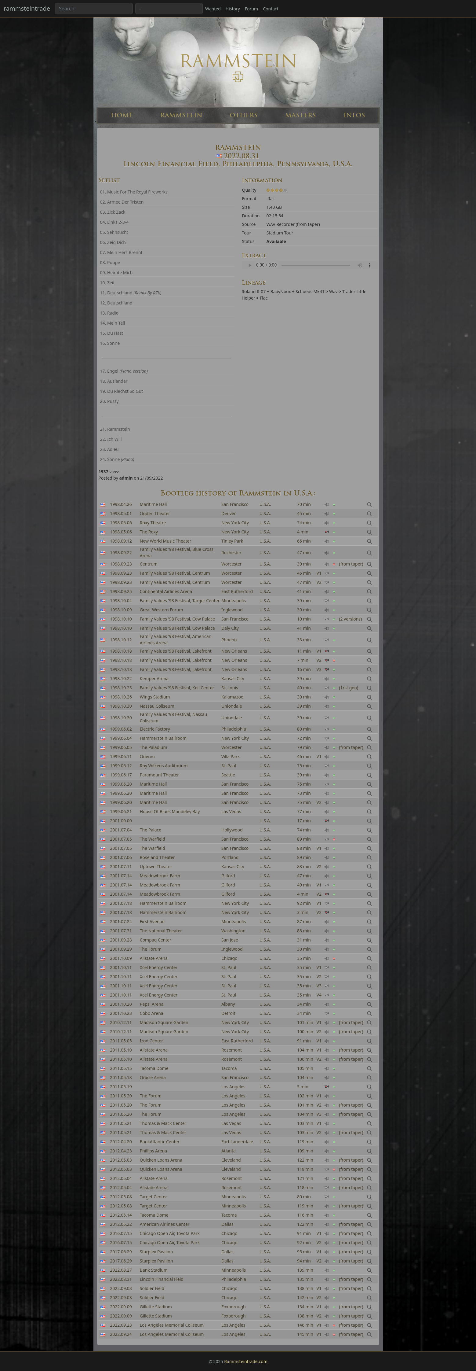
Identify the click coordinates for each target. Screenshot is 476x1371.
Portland (230, 857)
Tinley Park (232, 541)
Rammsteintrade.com (245, 1361)
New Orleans (234, 651)
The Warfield (152, 848)
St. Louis (229, 688)
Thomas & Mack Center (163, 1123)
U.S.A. (265, 504)
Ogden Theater (155, 513)
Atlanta (228, 1151)
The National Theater (161, 931)
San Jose (229, 940)
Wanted (213, 9)
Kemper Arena (154, 678)
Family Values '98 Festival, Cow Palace (177, 619)
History (233, 9)
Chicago (229, 1233)
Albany (228, 1004)
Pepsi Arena (152, 1004)
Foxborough (233, 1307)
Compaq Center (155, 940)
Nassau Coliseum (157, 706)
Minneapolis (233, 600)
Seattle (228, 775)
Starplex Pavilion (156, 1252)
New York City (235, 522)
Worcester (231, 573)
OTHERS (244, 115)
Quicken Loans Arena (161, 1160)
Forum (251, 9)
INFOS (354, 115)
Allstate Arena (154, 1050)
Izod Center (151, 1041)
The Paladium (153, 747)
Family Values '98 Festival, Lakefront (176, 651)
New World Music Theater (165, 541)
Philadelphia (233, 729)
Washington (233, 931)
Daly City (230, 628)
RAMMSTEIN (181, 115)
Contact (270, 9)
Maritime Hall (153, 504)
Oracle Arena (153, 1077)
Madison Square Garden (164, 1022)
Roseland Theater (157, 857)
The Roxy (149, 532)
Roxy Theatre (153, 522)
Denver (228, 513)
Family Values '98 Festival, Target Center (180, 600)
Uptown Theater (156, 866)
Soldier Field (152, 1288)
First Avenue (152, 921)
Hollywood (232, 830)
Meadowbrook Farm (160, 876)
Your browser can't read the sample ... (310, 265)
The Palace (150, 830)
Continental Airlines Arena (166, 591)
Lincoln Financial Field (161, 1279)
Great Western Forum (161, 610)
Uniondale (231, 706)
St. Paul (228, 765)
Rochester (231, 552)
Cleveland (231, 1160)
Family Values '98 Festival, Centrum (175, 573)
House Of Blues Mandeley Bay (170, 811)
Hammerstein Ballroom (163, 738)
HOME (122, 115)
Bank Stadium (154, 1270)
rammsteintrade (27, 8)
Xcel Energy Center (159, 967)
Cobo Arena (151, 1013)
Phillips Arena (153, 1151)
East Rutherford (237, 591)
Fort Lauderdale (237, 1141)
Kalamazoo (232, 697)
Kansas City (232, 678)
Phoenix (229, 640)
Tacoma (229, 1068)
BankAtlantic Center (160, 1141)
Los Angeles (233, 1086)
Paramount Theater (159, 775)
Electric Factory (155, 729)
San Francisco (235, 504)
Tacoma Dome (154, 1068)
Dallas (227, 1224)
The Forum (151, 949)
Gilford (228, 876)
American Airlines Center (165, 1224)
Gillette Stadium (156, 1307)
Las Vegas (231, 811)
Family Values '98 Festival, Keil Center (177, 688)
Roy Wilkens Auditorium (164, 765)
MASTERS (300, 115)
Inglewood (232, 610)
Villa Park (230, 756)
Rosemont (231, 1050)
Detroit (228, 1013)
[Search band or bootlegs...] (94, 8)
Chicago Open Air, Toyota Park (170, 1233)
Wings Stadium (155, 697)
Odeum (147, 756)
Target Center (153, 1197)
